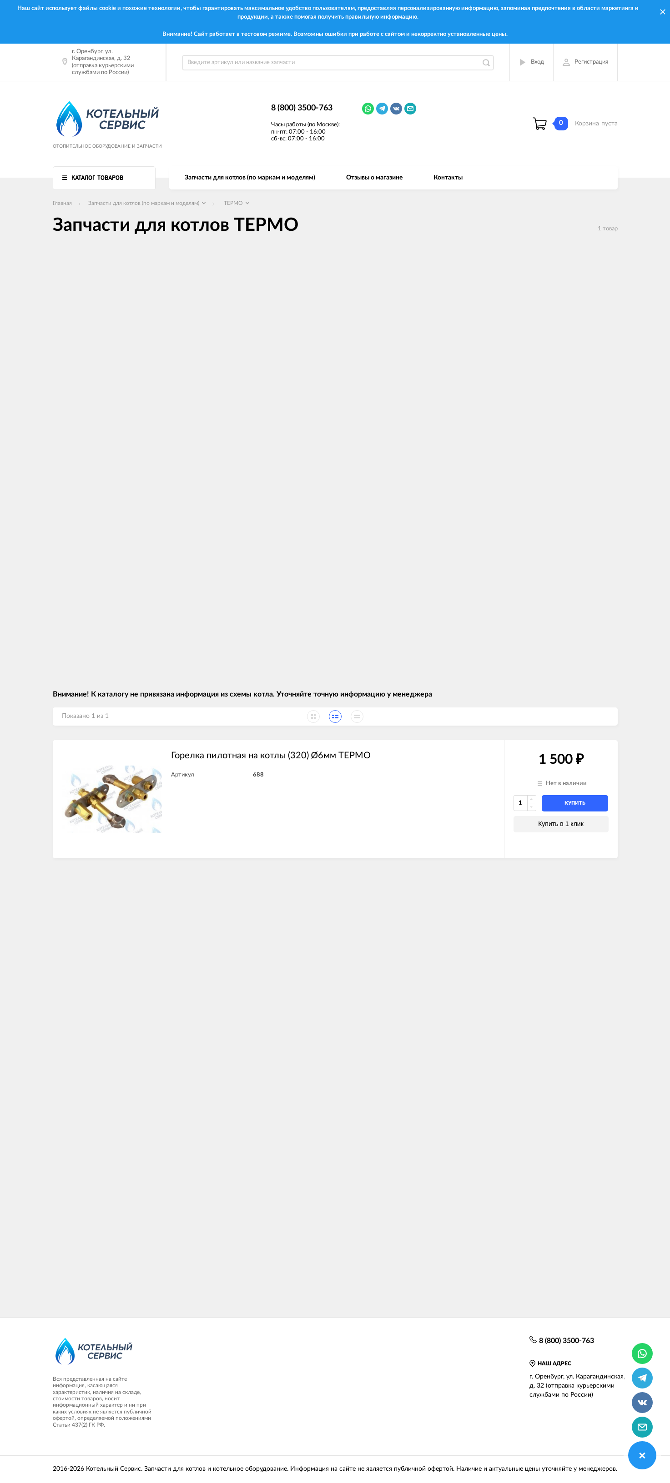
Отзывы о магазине (374, 177)
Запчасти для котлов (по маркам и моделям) (250, 177)
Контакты (448, 177)
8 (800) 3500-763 (301, 108)
